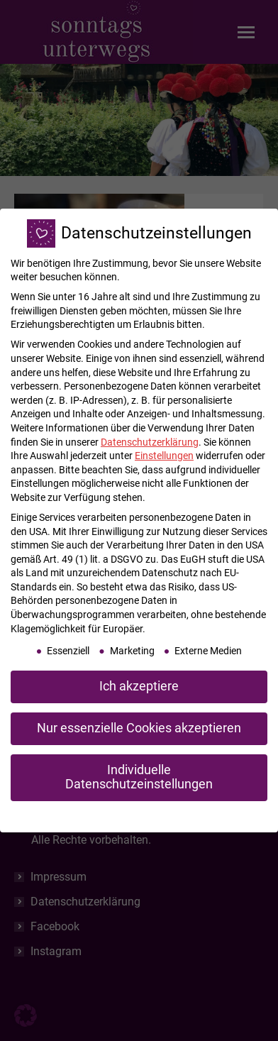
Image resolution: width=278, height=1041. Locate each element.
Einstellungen (164, 455)
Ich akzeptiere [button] (139, 686)
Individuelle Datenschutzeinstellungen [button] (139, 777)
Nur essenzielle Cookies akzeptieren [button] (139, 728)
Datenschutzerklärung (150, 442)
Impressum (212, 815)
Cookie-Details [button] (72, 815)
